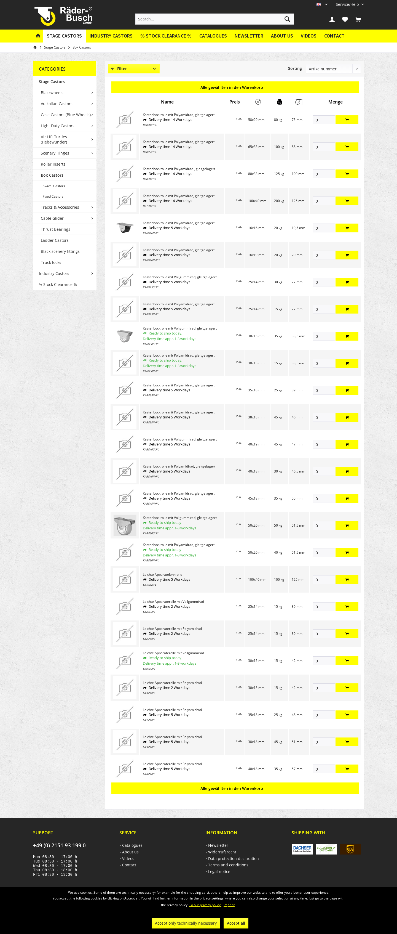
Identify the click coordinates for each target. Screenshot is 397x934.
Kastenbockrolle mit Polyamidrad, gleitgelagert (178, 114)
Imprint (229, 905)
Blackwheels (52, 92)
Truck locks (51, 262)
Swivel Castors (54, 186)
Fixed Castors (53, 196)
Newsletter (249, 36)
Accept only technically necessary (186, 923)
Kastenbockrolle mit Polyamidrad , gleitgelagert (179, 168)
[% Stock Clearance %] (165, 36)
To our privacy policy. (205, 905)
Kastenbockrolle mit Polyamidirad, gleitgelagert (179, 466)
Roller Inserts (53, 164)
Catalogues (213, 36)
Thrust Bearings (55, 229)
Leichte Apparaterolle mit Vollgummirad (173, 601)
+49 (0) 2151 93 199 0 (59, 845)
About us (282, 36)
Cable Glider (52, 218)
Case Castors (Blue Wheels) (66, 114)
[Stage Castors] (64, 36)
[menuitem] (348, 4)
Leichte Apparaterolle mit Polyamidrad (172, 628)
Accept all (236, 923)
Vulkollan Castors (57, 103)
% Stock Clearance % (58, 284)
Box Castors (52, 175)
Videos (308, 36)
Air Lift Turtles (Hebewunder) (54, 139)
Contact (334, 36)
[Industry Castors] (111, 36)
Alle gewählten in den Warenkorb (231, 87)
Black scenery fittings (60, 251)
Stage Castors (52, 81)
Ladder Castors (55, 240)
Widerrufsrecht (222, 852)
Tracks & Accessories (60, 207)
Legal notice (219, 871)
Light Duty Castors (57, 125)
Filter (119, 68)
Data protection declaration (233, 858)
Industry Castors (54, 273)
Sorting (295, 68)
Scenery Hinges (55, 153)
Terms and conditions (228, 864)
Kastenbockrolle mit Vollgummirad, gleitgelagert (180, 277)
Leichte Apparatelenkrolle (162, 574)
